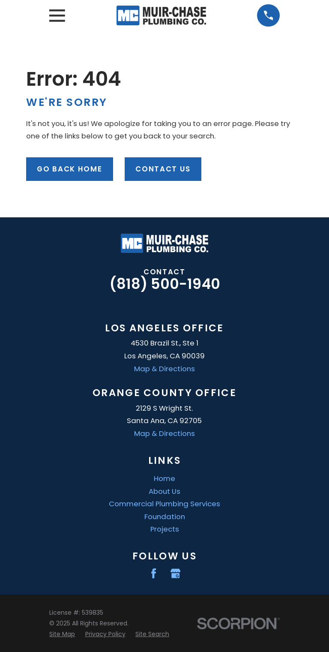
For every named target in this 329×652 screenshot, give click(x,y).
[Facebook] (154, 573)
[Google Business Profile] (175, 573)
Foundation (164, 516)
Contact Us (163, 169)
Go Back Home (69, 169)
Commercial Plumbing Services (164, 504)
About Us (164, 491)
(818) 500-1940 (164, 284)
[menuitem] (62, 634)
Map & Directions (164, 369)
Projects (164, 529)
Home (164, 478)
